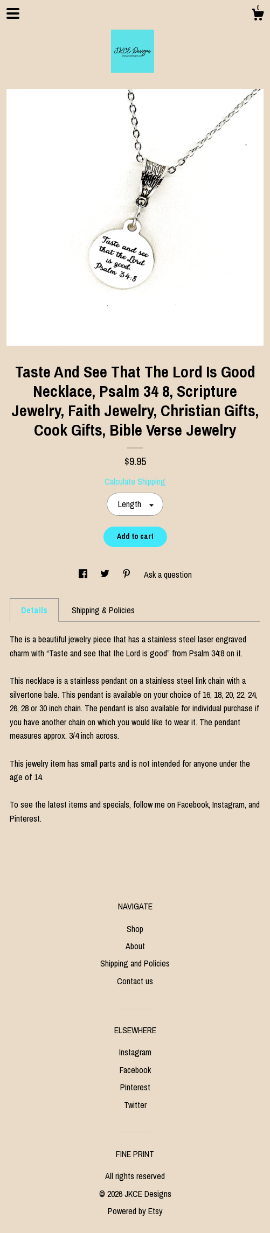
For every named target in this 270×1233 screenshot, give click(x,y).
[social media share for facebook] (84, 574)
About (135, 946)
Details (34, 610)
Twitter (135, 1105)
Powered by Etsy (135, 1211)
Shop (135, 929)
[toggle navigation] (12, 13)
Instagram (135, 1052)
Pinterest (135, 1087)
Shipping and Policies (135, 963)
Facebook (135, 1070)
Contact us (135, 981)
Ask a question (168, 574)
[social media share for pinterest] (127, 574)
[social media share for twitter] (106, 574)
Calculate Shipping (135, 481)
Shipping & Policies (103, 610)
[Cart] (258, 16)
